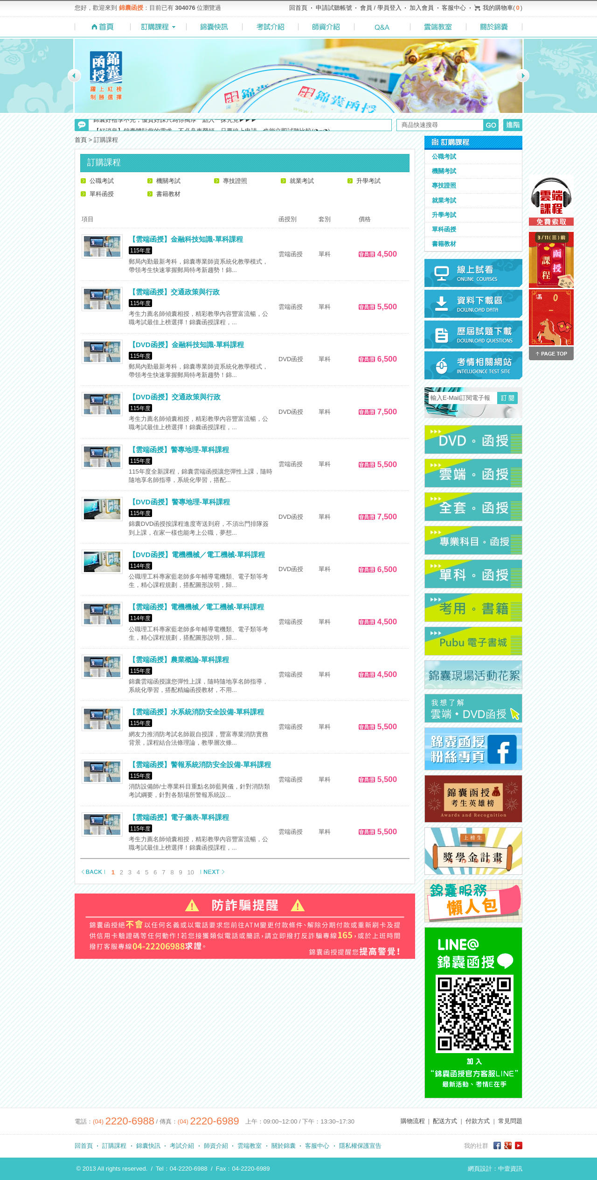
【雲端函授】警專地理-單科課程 (179, 450)
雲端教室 (249, 1145)
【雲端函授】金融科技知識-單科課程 (186, 239)
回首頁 (298, 7)
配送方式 (445, 1120)
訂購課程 (114, 1145)
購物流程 (413, 1120)
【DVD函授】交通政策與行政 (175, 397)
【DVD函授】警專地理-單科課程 (179, 502)
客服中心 (454, 7)
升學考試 (368, 180)
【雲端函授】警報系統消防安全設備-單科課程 (200, 764)
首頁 (81, 139)
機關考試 (168, 180)
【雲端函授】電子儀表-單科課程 (179, 817)
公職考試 (102, 180)
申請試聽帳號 (334, 7)
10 (190, 872)
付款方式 (477, 1120)
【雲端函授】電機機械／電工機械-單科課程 (196, 607)
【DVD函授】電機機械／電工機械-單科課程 (197, 555)
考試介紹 (182, 1145)
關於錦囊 (283, 1145)
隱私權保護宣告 (360, 1145)
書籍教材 (168, 193)
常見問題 (510, 1120)
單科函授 (102, 193)
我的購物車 (498, 7)
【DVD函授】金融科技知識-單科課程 (186, 345)
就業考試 (302, 180)
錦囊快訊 (148, 1145)
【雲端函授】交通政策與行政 (174, 292)
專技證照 (235, 180)
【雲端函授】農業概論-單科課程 (179, 659)
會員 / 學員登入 (381, 7)
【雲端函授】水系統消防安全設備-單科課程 (196, 712)
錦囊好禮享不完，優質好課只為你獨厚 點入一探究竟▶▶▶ (175, 124)
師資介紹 (216, 1145)
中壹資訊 (510, 1168)
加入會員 (422, 7)
